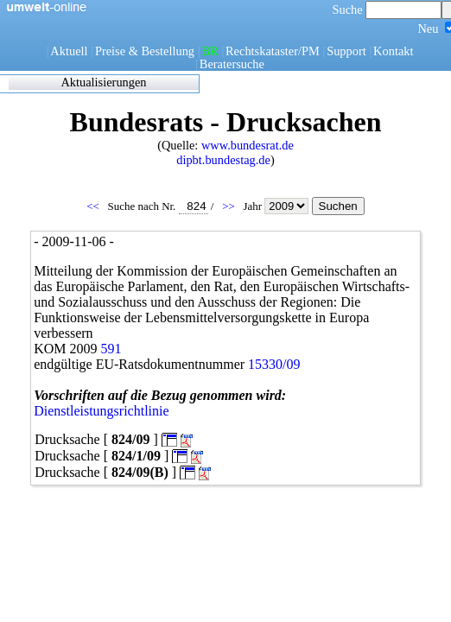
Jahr (277, 206)
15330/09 (274, 364)
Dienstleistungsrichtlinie (101, 410)
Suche (387, 9)
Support (346, 51)
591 (111, 348)
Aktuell (68, 51)
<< (94, 206)
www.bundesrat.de (247, 145)
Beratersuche (232, 64)
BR (209, 51)
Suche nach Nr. (158, 206)
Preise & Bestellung (144, 51)
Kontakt (393, 51)
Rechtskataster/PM (273, 51)
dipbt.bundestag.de (223, 160)
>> (230, 206)
